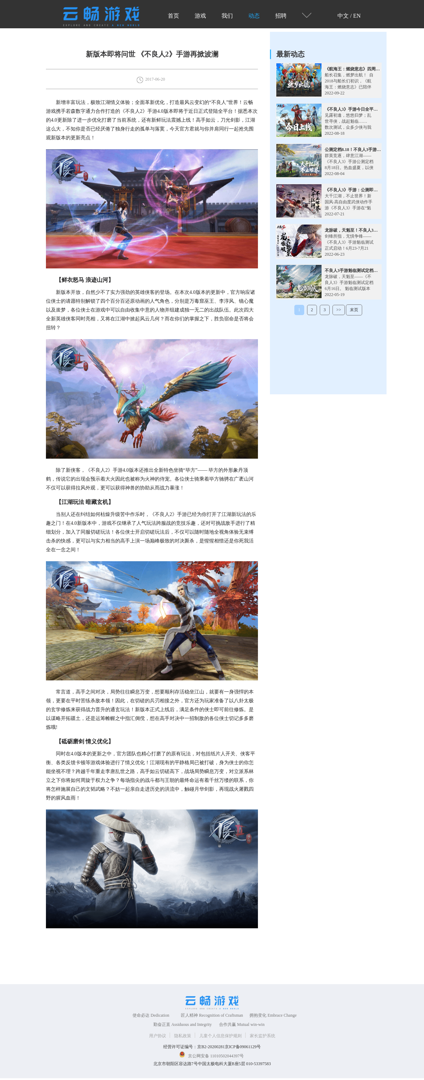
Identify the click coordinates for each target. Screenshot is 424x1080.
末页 (354, 309)
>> (338, 309)
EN (357, 16)
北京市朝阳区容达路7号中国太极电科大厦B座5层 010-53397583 (212, 1063)
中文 (343, 16)
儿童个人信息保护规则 (221, 1035)
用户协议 (158, 1035)
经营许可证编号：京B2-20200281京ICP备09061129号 (212, 1046)
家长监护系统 (262, 1035)
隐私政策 (183, 1035)
